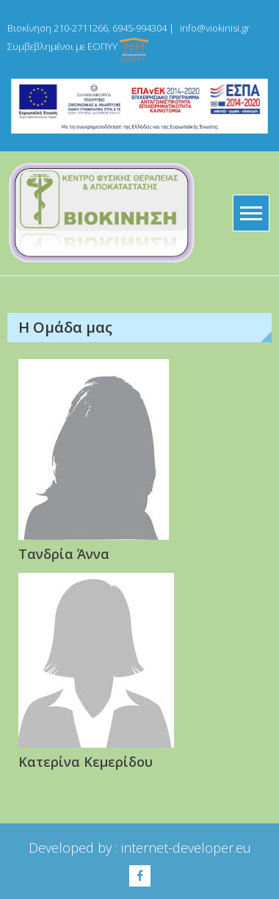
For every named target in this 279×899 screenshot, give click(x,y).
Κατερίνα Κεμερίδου (85, 761)
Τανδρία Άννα (63, 554)
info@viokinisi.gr (215, 28)
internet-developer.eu (186, 847)
